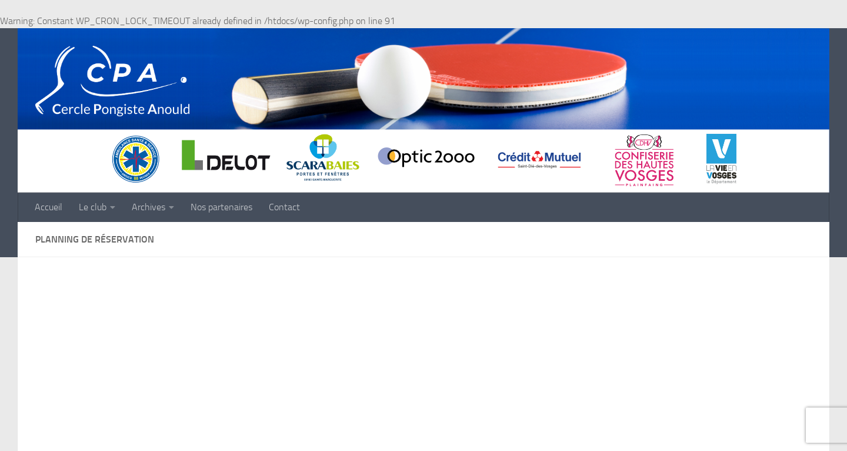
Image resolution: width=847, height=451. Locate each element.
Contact (284, 207)
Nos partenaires (221, 207)
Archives (148, 207)
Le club (92, 207)
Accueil (48, 207)
